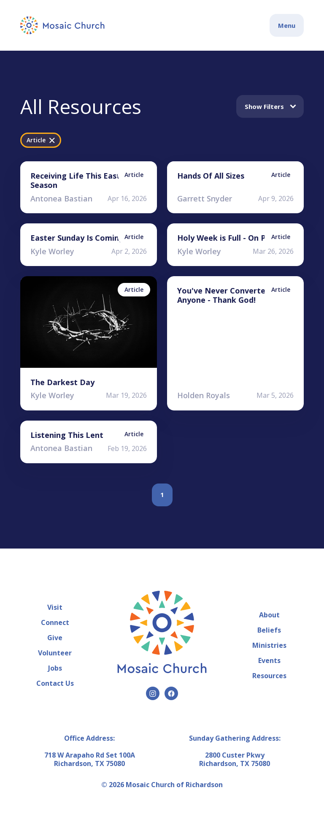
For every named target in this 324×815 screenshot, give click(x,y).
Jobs (55, 668)
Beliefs (269, 630)
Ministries (269, 645)
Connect (55, 622)
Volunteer (55, 652)
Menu (286, 25)
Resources (269, 675)
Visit (54, 607)
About (269, 614)
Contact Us (55, 683)
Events (269, 660)
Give (54, 637)
